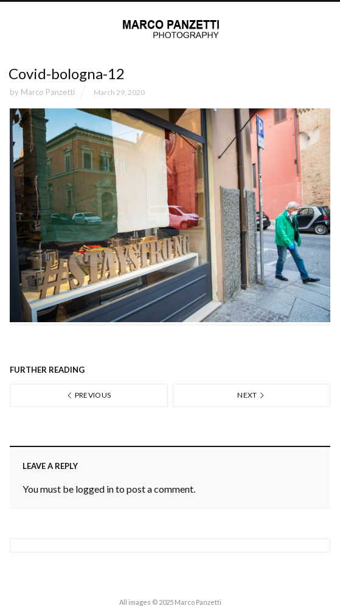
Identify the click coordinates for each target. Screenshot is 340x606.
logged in (94, 489)
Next (251, 395)
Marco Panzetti (48, 92)
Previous (88, 395)
